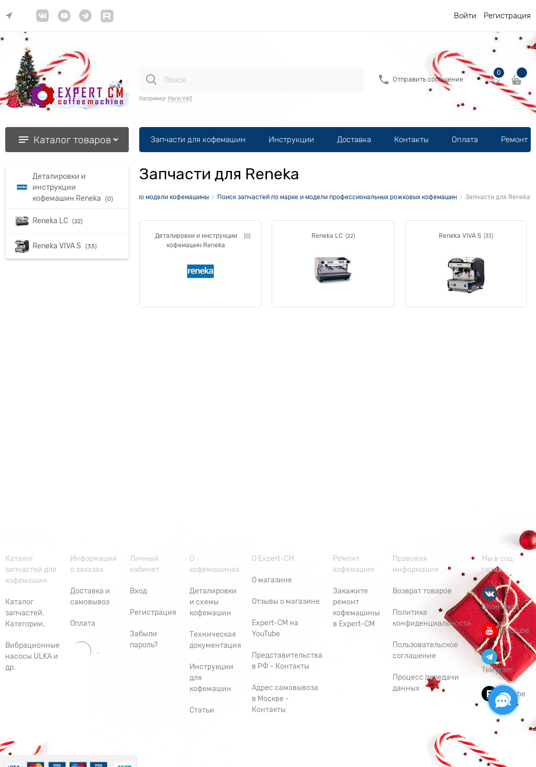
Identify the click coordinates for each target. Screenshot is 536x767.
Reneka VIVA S (460, 235)
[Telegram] (489, 657)
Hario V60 (180, 98)
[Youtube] (489, 630)
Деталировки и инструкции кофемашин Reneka (196, 240)
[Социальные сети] (503, 700)
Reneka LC (327, 235)
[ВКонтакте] (489, 593)
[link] (11, 16)
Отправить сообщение (428, 79)
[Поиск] (151, 79)
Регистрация (507, 16)
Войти (465, 16)
